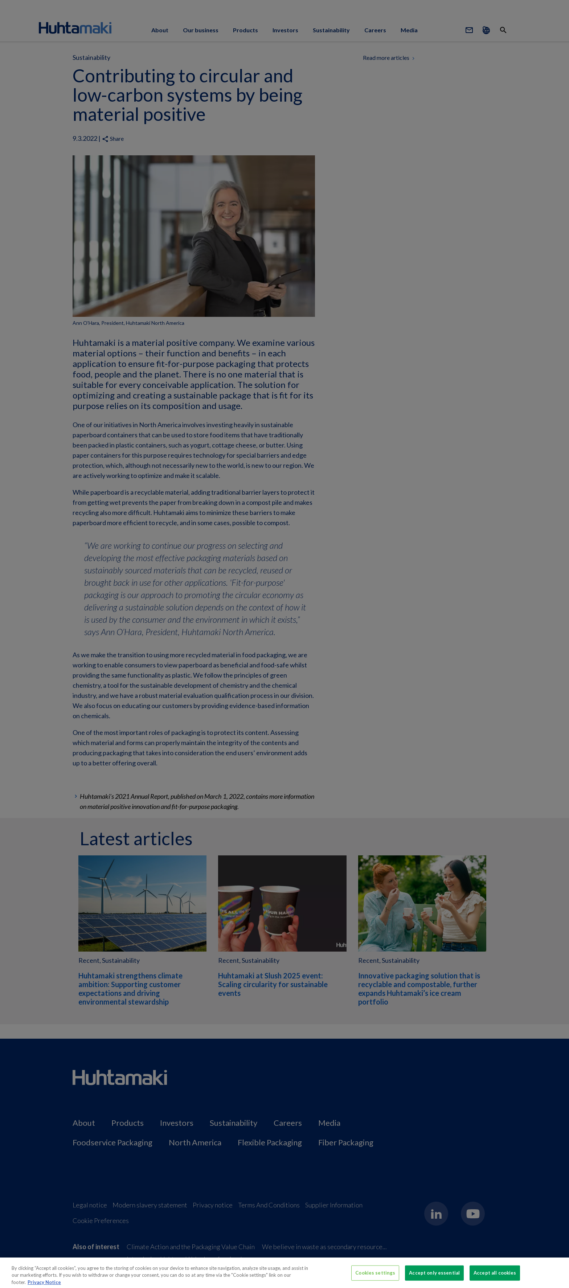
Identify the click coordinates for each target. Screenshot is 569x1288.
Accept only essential (434, 1275)
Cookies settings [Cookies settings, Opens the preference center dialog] (375, 1275)
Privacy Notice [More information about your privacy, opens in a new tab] (44, 1285)
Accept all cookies (495, 1275)
